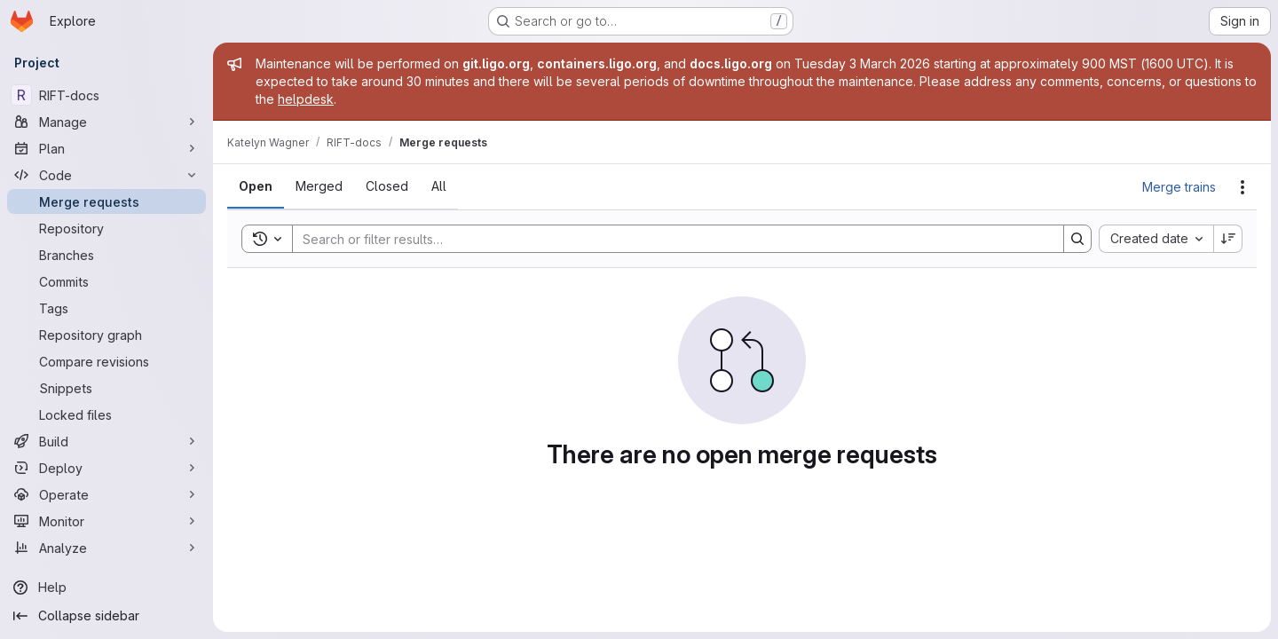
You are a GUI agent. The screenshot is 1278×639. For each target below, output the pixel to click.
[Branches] (106, 254)
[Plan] (106, 148)
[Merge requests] (106, 201)
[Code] (106, 174)
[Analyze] (106, 547)
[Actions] (1242, 187)
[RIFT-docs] (106, 95)
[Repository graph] (106, 334)
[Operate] (106, 494)
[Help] (106, 587)
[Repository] (106, 228)
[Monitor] (106, 521)
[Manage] (106, 121)
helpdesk (306, 98)
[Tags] (106, 308)
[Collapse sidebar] (106, 616)
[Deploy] (106, 467)
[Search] (669, 238)
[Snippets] (106, 387)
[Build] (106, 441)
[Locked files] (106, 414)
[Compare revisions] (106, 361)
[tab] (255, 186)
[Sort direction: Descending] (1228, 239)
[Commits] (106, 281)
